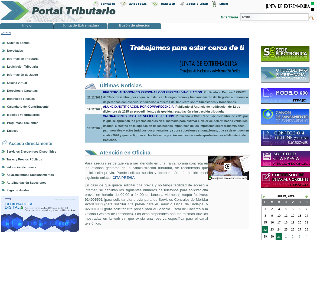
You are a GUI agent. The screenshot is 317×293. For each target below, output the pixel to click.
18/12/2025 (94, 128)
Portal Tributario (58, 11)
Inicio (6, 33)
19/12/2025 (94, 109)
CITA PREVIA (124, 178)
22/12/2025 (94, 97)
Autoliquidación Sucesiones (26, 182)
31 (278, 237)
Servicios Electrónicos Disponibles (31, 151)
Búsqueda (230, 17)
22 (264, 230)
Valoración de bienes (21, 167)
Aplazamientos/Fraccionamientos (30, 174)
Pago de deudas (17, 190)
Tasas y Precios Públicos (24, 159)
